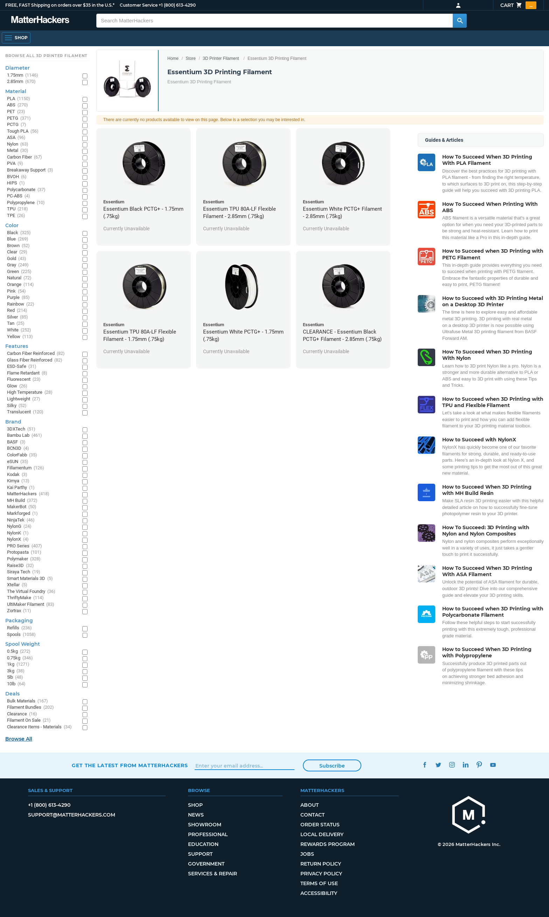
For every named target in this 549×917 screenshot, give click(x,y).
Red (17, 310)
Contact (312, 815)
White (19, 330)
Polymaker (24, 559)
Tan (16, 323)
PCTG (16, 124)
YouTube (493, 764)
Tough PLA (23, 131)
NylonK (18, 533)
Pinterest (479, 764)
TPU (17, 209)
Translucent (25, 412)
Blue (17, 239)
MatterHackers (28, 494)
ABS (17, 105)
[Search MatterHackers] (460, 21)
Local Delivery (321, 834)
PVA (15, 163)
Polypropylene (26, 203)
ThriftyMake (25, 598)
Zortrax (19, 611)
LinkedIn (465, 764)
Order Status (320, 824)
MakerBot (21, 507)
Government (206, 864)
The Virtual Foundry (31, 591)
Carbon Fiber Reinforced (36, 353)
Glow (17, 386)
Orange (20, 284)
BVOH (17, 177)
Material (15, 91)
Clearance (22, 714)
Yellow (20, 337)
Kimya (18, 481)
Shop (195, 805)
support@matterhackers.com (71, 815)
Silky (17, 405)
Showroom (204, 824)
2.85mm (21, 81)
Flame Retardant (27, 373)
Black (19, 233)
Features (16, 346)
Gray (18, 265)
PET (16, 111)
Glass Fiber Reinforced (34, 360)
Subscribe (332, 766)
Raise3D (20, 565)
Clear (17, 252)
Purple (18, 297)
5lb (15, 677)
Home (173, 58)
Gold (16, 258)
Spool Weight (22, 644)
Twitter (438, 764)
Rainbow (20, 304)
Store (191, 58)
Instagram (452, 764)
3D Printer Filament (221, 58)
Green (19, 271)
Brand (13, 422)
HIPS (16, 183)
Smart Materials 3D (30, 578)
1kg (18, 664)
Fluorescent (24, 379)
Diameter (17, 68)
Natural (19, 278)
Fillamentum (25, 468)
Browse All (18, 739)
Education (203, 844)
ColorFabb (22, 455)
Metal (17, 150)
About (309, 805)
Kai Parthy (21, 487)
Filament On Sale (29, 720)
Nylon (17, 144)
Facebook (424, 764)
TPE (16, 215)
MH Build (22, 500)
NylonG (19, 526)
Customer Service (139, 5)
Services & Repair (212, 873)
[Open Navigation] (16, 37)
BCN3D (18, 448)
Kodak (17, 474)
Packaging (19, 620)
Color (12, 225)
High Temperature (30, 392)
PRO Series (24, 546)
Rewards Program (327, 844)
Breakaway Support (30, 170)
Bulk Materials (27, 701)
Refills (19, 628)
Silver (17, 317)
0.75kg (20, 658)
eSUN (17, 461)
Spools (21, 634)
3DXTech (21, 429)
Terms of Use (319, 883)
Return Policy (320, 864)
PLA (18, 99)
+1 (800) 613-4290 (177, 5)
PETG (19, 118)
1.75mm (22, 75)
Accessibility (318, 893)
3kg (16, 671)
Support (200, 854)
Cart (518, 5)
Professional (208, 834)
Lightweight (23, 399)
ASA (16, 137)
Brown (18, 246)
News (196, 815)
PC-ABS (18, 196)
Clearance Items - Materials (39, 727)
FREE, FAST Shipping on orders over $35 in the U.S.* (59, 5)
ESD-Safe (21, 366)
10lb (16, 684)
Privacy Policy (321, 873)
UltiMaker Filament (30, 604)
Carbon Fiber (24, 157)
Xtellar (17, 585)
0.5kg (18, 651)
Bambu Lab (24, 435)
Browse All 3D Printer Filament (46, 55)
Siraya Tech (23, 572)
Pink (16, 291)
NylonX (18, 539)
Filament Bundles (30, 707)
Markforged (22, 513)
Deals (12, 694)
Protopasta (24, 552)
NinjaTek (21, 520)
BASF (16, 442)
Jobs (307, 854)
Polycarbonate (26, 190)
